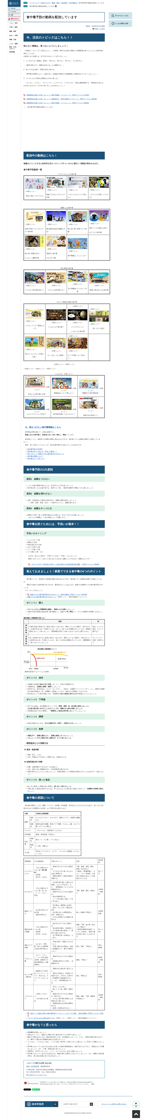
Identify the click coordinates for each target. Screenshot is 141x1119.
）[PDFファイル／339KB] (90, 564)
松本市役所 (38, 1104)
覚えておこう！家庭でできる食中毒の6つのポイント (45, 454)
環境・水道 (12, 39)
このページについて (70, 1104)
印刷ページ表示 (99, 29)
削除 (56, 6)
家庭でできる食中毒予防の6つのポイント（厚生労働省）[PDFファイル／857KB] (58, 594)
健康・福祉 (12, 31)
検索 (12, 15)
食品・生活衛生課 (32, 1066)
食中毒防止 (73, 3)
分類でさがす (45, 3)
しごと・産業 (13, 43)
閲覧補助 (13, 8)
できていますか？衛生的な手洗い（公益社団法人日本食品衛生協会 (54, 564)
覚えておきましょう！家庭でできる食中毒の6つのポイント (63, 571)
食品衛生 (64, 3)
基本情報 (12, 52)
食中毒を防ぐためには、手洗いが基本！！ (42, 451)
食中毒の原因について (35, 456)
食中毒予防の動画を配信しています (41, 6)
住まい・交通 (13, 35)
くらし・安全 (13, 23)
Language (13, 11)
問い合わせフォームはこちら (36, 1075)
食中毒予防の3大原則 (34, 449)
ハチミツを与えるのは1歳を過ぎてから (41, 1018)
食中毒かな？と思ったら (36, 458)
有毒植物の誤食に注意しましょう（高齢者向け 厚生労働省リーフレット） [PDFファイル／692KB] (61, 99)
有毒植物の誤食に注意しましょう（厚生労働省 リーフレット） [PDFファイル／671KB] (57, 95)
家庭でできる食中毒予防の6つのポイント (41, 597)
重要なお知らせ (15, 18)
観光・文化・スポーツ (13, 47)
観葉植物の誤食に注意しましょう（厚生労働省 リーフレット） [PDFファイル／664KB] (57, 103)
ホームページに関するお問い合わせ (114, 1104)
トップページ (34, 3)
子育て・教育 (13, 27)
